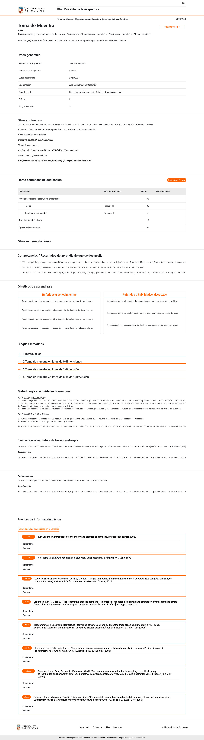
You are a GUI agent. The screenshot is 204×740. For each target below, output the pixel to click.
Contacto (117, 727)
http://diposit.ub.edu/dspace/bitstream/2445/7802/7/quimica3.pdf (48, 150)
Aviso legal (84, 727)
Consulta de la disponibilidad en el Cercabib (39, 529)
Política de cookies (101, 727)
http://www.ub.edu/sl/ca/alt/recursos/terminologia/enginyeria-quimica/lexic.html (54, 160)
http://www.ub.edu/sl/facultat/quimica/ (35, 140)
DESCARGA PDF (172, 27)
